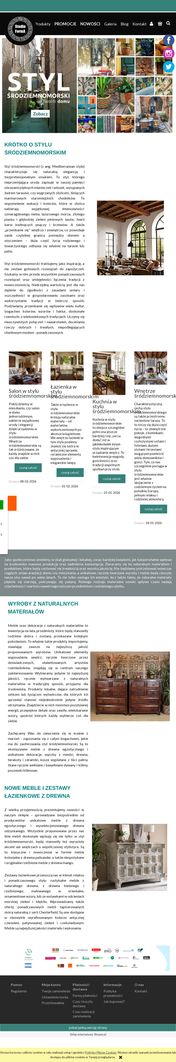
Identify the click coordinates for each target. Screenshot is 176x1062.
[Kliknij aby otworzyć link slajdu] (88, 85)
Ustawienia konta (55, 997)
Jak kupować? (114, 1001)
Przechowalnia (53, 1003)
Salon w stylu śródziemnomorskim (33, 393)
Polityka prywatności (113, 993)
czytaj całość (28, 467)
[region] (88, 85)
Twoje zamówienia (56, 991)
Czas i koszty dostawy (83, 1003)
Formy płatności (85, 995)
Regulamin (19, 991)
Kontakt (140, 991)
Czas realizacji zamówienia (84, 1013)
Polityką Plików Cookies (100, 1052)
